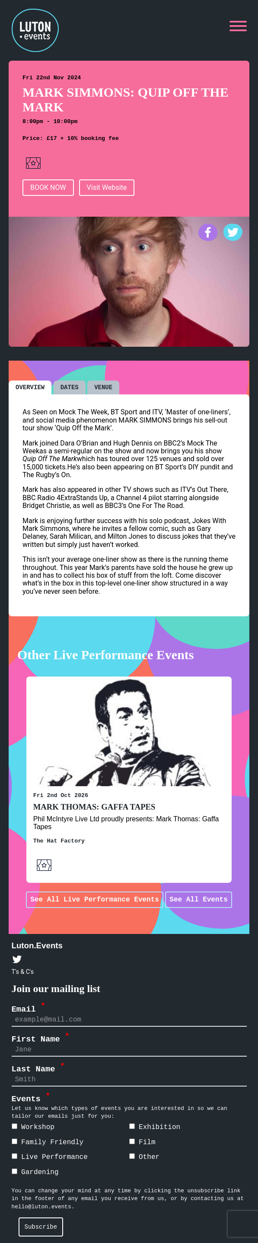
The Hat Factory (59, 840)
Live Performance (50, 1157)
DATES (70, 387)
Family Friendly (48, 1142)
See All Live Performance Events (94, 899)
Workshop (33, 1127)
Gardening (35, 1172)
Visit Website (107, 187)
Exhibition (155, 1127)
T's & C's (23, 971)
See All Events (198, 899)
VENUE (103, 387)
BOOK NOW (48, 187)
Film (142, 1142)
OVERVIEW (30, 387)
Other (144, 1157)
